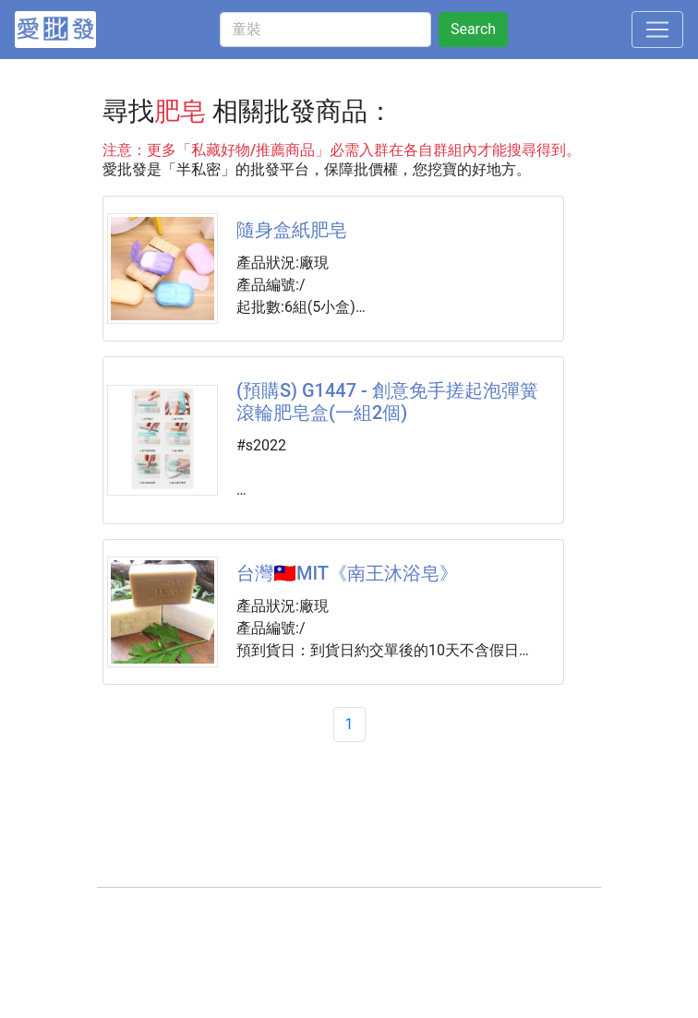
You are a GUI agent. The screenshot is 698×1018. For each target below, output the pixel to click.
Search (473, 29)
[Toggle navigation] (657, 29)
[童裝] (325, 29)
